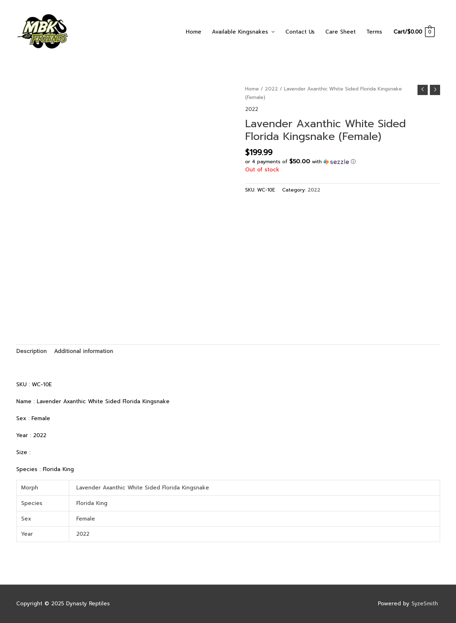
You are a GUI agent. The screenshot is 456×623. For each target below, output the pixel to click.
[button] (342, 161)
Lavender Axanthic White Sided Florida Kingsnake (142, 488)
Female (85, 519)
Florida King (91, 503)
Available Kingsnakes (240, 32)
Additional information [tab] (83, 351)
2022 (271, 89)
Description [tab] (31, 351)
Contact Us (300, 32)
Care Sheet (340, 32)
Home (193, 32)
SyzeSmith (425, 603)
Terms (374, 32)
